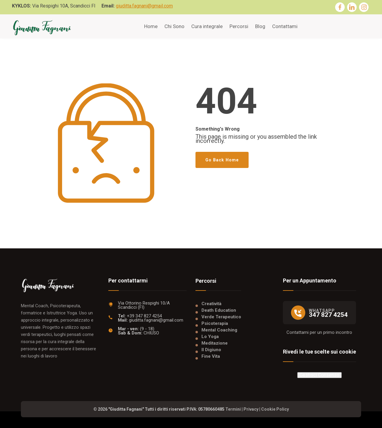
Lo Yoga (210, 336)
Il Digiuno (211, 350)
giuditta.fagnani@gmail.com (144, 6)
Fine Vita (210, 356)
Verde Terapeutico (221, 317)
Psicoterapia (214, 323)
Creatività (211, 304)
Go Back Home (222, 160)
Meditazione (214, 343)
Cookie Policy (275, 409)
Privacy (251, 409)
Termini (233, 409)
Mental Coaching (219, 330)
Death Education (218, 310)
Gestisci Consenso (319, 375)
